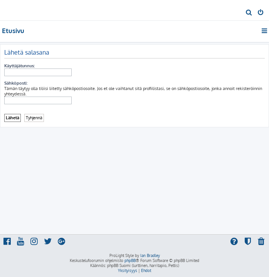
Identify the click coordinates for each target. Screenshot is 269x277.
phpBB (130, 260)
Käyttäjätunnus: (19, 65)
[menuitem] (249, 13)
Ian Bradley (150, 255)
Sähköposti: (15, 83)
